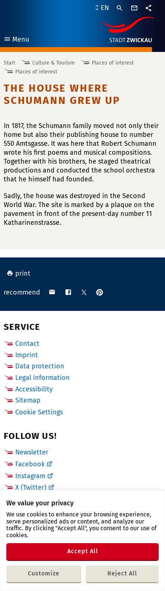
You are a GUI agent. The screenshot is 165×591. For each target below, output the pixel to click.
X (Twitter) (30, 487)
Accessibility (34, 389)
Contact (27, 343)
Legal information (42, 378)
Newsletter (31, 452)
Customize (43, 573)
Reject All (122, 573)
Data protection (39, 366)
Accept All (82, 551)
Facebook (30, 464)
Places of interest (113, 63)
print (18, 273)
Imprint (26, 355)
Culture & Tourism (53, 63)
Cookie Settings (39, 412)
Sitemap (28, 400)
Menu (16, 40)
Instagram (30, 476)
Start (9, 63)
